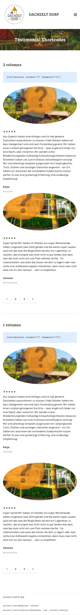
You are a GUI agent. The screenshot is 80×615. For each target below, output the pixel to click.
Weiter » (33, 299)
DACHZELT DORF (44, 14)
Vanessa (8, 278)
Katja (6, 186)
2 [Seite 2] (15, 299)
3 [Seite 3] (24, 299)
